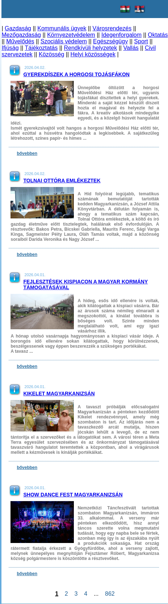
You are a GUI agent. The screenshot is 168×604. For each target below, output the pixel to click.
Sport (141, 41)
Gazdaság (18, 28)
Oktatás (158, 35)
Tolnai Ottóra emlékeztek (61, 180)
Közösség (51, 54)
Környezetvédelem (71, 35)
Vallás (130, 48)
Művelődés (20, 41)
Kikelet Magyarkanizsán (58, 393)
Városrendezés (112, 28)
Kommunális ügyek (61, 28)
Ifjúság (9, 48)
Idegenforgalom (121, 35)
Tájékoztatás (41, 48)
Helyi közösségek (93, 54)
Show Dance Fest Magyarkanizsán (72, 494)
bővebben (27, 153)
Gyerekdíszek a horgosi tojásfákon (76, 74)
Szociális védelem (64, 41)
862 (110, 594)
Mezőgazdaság (21, 35)
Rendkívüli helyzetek (90, 48)
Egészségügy (110, 41)
